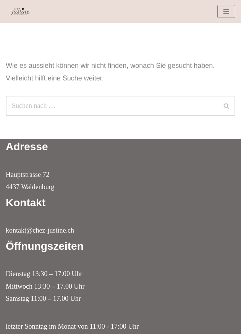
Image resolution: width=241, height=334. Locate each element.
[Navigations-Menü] (226, 11)
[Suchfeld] (112, 106)
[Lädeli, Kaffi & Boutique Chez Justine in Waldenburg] (21, 11)
